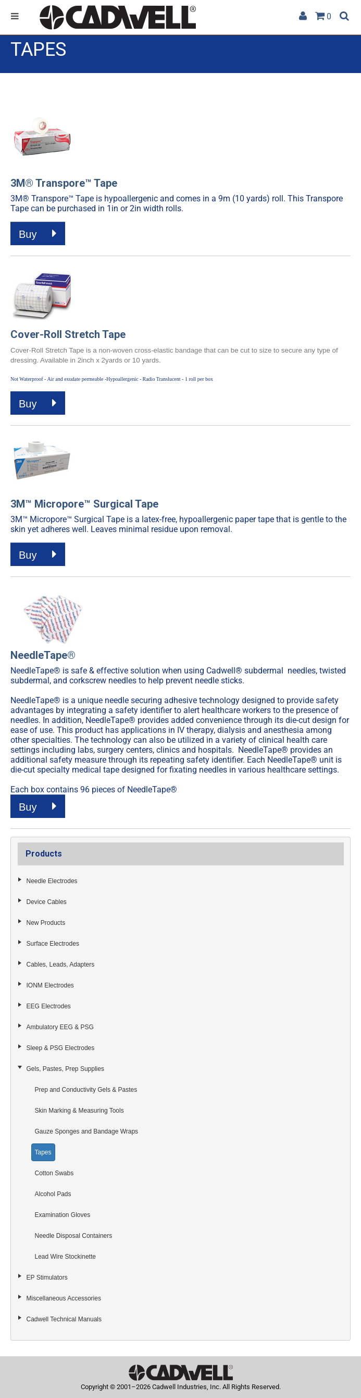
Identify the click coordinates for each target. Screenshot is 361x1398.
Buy (38, 233)
